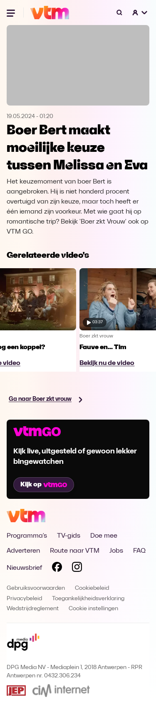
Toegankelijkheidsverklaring (88, 599)
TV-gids (68, 536)
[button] (140, 13)
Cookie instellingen (93, 609)
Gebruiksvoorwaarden (36, 588)
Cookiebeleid (92, 588)
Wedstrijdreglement (33, 609)
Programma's (27, 536)
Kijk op (43, 484)
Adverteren (23, 551)
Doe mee (103, 536)
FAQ (139, 551)
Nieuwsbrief (24, 568)
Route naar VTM (74, 551)
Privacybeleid (24, 599)
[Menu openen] (12, 13)
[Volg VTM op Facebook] (57, 568)
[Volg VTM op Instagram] (77, 568)
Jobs (116, 551)
